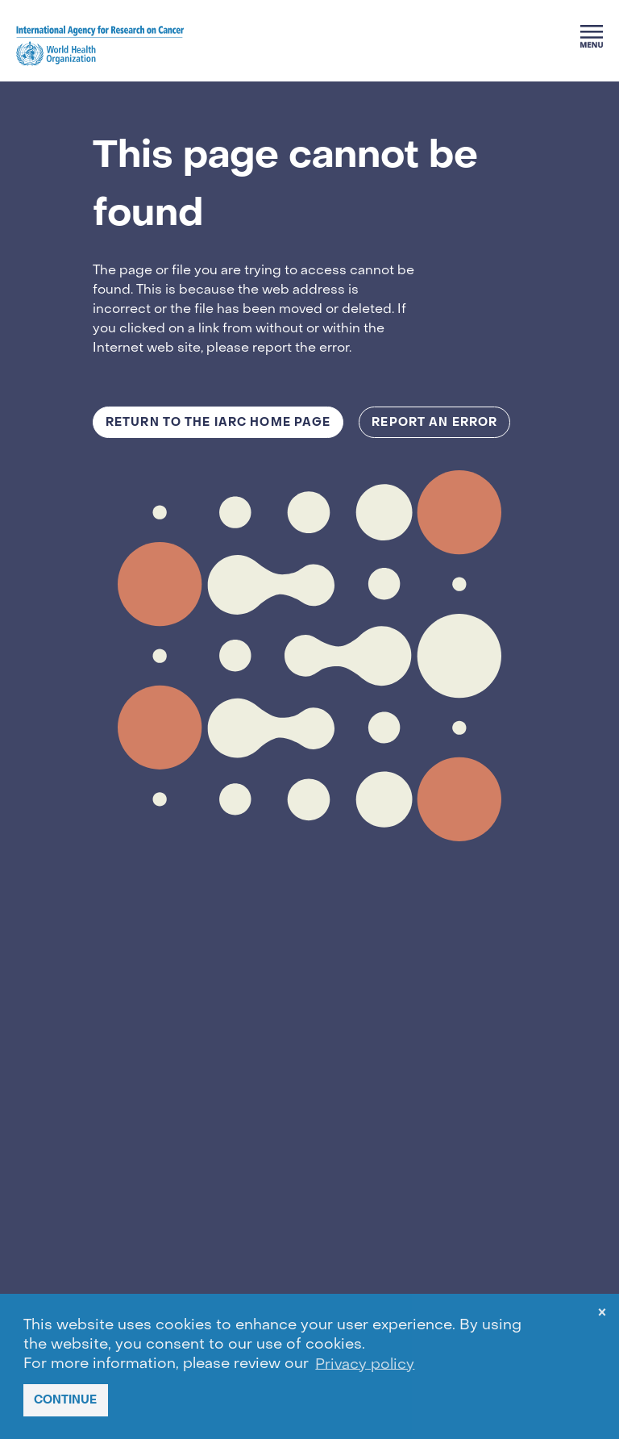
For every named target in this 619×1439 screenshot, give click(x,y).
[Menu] (591, 36)
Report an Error (434, 422)
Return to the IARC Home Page (218, 422)
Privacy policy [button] (364, 1364)
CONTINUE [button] (65, 1400)
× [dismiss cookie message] (602, 1315)
